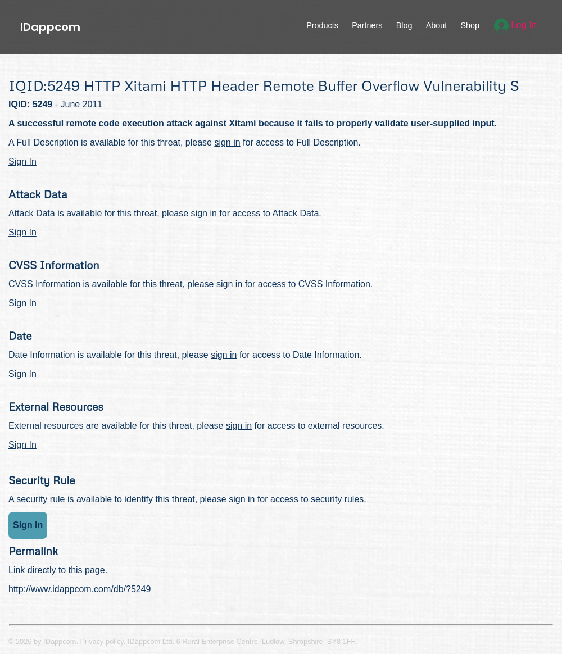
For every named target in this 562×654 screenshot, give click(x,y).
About (436, 25)
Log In (515, 25)
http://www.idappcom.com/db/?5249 (79, 589)
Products (322, 25)
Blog (404, 25)
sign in (227, 142)
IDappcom (50, 27)
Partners (367, 25)
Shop (469, 25)
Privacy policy (102, 641)
